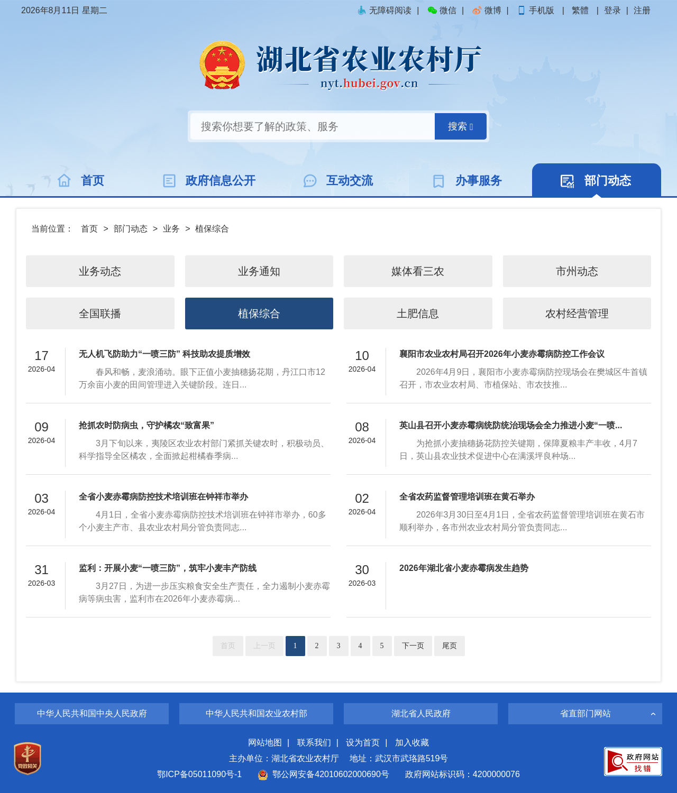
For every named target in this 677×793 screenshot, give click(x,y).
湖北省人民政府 (421, 713)
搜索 (460, 126)
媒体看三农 (417, 271)
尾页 (449, 646)
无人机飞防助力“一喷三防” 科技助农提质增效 (164, 353)
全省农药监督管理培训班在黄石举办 (467, 496)
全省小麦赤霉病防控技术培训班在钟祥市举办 (163, 496)
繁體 (580, 10)
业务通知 (259, 271)
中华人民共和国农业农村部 (256, 713)
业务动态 (100, 271)
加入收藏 (412, 742)
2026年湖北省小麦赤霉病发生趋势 (463, 568)
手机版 (536, 10)
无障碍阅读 (383, 10)
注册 (642, 10)
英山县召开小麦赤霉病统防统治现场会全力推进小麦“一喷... (510, 425)
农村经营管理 (577, 313)
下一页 (413, 646)
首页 (89, 228)
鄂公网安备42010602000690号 (323, 774)
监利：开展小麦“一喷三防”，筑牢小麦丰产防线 (168, 568)
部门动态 (131, 228)
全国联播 (100, 313)
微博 (486, 10)
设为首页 (363, 742)
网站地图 (265, 742)
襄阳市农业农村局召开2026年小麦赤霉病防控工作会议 (502, 353)
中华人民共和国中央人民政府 (92, 713)
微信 (441, 10)
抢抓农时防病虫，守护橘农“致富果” (146, 425)
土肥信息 (418, 313)
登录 (612, 10)
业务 (171, 228)
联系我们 (314, 742)
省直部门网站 (585, 713)
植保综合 (212, 228)
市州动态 (577, 271)
